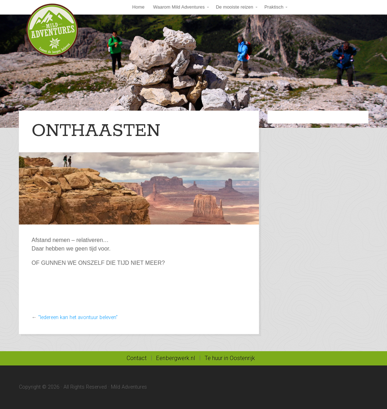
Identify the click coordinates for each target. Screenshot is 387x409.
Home (138, 7)
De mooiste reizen (234, 7)
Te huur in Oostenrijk (230, 358)
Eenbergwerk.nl (175, 358)
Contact (137, 358)
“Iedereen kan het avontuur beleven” (78, 317)
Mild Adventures (52, 30)
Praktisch (274, 7)
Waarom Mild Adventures (179, 7)
